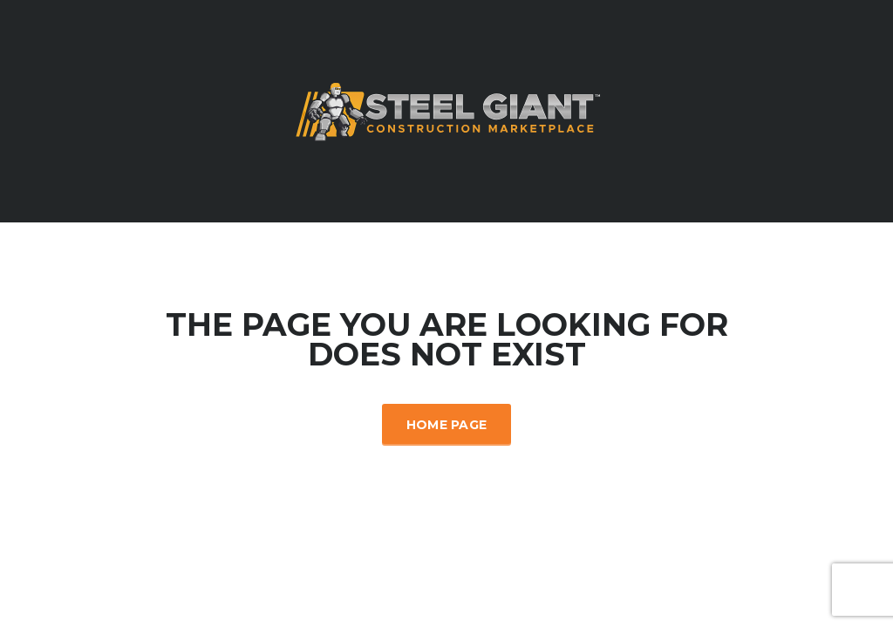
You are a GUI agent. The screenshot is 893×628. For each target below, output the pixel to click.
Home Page (446, 425)
